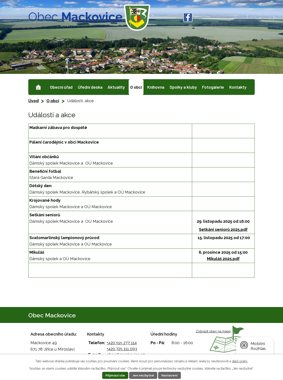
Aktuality (116, 87)
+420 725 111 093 (122, 348)
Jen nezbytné (143, 375)
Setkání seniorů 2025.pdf (223, 229)
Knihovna (155, 87)
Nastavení (170, 375)
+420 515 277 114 (122, 342)
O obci (136, 87)
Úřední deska (90, 87)
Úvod (38, 87)
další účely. (240, 361)
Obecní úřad (61, 87)
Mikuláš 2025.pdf (223, 258)
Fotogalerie (213, 87)
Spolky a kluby (183, 87)
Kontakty (238, 87)
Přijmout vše (115, 375)
